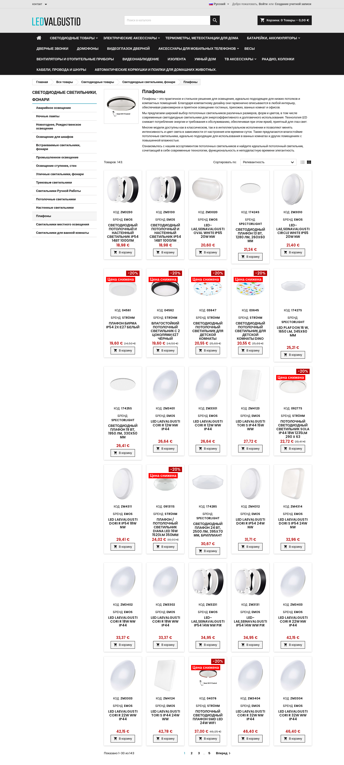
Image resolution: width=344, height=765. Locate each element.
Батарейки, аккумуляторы (272, 38)
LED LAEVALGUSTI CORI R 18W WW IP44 (165, 621)
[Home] (39, 38)
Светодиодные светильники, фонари (64, 96)
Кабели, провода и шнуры (61, 69)
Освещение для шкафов (54, 136)
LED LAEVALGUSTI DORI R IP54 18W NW (123, 523)
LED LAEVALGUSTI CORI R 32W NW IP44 (250, 715)
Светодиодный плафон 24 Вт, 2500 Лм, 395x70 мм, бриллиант (208, 529)
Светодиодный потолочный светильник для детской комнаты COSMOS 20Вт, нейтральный (207, 335)
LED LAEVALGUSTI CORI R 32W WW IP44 (293, 715)
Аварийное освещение (53, 108)
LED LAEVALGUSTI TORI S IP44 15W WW (250, 425)
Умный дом (205, 59)
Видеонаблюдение (141, 59)
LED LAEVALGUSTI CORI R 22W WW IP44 (123, 715)
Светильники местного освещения (62, 224)
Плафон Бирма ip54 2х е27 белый (123, 325)
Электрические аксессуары (130, 38)
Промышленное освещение (57, 157)
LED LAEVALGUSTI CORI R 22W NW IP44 (293, 621)
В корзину (123, 252)
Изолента (177, 59)
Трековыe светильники (54, 182)
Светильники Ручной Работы (58, 191)
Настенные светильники (55, 207)
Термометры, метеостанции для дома (201, 38)
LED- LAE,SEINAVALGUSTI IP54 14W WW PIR (250, 621)
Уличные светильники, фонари (60, 174)
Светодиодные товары (72, 38)
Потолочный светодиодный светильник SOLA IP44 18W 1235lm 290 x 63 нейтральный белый (292, 433)
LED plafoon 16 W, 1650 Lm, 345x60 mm (293, 331)
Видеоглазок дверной (128, 48)
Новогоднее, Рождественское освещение (58, 126)
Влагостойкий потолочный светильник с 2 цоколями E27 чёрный (165, 331)
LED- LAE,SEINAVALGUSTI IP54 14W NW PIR (208, 621)
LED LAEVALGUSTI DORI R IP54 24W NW (250, 523)
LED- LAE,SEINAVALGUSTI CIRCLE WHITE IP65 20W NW (293, 231)
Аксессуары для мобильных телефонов (197, 48)
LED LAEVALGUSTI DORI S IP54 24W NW (293, 523)
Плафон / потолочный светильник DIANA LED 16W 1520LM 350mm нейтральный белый (165, 531)
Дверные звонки (52, 48)
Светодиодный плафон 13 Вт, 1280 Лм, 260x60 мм (250, 235)
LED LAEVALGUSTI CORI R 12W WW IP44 (208, 425)
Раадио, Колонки (278, 59)
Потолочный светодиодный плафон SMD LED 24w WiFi (208, 717)
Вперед (224, 753)
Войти (263, 4)
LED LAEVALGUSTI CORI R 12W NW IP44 (165, 425)
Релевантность (269, 162)
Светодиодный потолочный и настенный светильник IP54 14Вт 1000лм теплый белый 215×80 (165, 237)
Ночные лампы (47, 116)
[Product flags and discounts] (123, 277)
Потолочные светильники (56, 199)
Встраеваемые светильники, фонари (58, 147)
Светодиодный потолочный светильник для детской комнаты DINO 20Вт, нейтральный (250, 335)
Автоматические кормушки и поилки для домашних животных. (156, 69)
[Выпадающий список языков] (220, 4)
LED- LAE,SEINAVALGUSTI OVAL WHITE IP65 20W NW (208, 231)
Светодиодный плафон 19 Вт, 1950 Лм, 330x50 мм (122, 431)
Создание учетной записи (293, 4)
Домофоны (87, 48)
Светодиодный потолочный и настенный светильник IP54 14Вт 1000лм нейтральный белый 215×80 (123, 237)
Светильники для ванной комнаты (62, 232)
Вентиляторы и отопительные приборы (75, 59)
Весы (249, 48)
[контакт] (40, 4)
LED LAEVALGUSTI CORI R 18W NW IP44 (123, 621)
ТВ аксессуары (239, 59)
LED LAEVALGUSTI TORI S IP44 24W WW (165, 715)
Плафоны (43, 216)
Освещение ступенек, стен (56, 165)
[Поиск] (172, 20)
